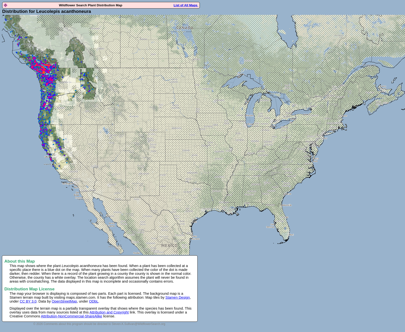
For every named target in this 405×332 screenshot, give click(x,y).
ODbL (93, 301)
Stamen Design (178, 297)
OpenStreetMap (64, 301)
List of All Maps (186, 5)
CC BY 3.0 (28, 301)
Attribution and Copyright (109, 312)
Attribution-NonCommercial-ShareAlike (71, 316)
